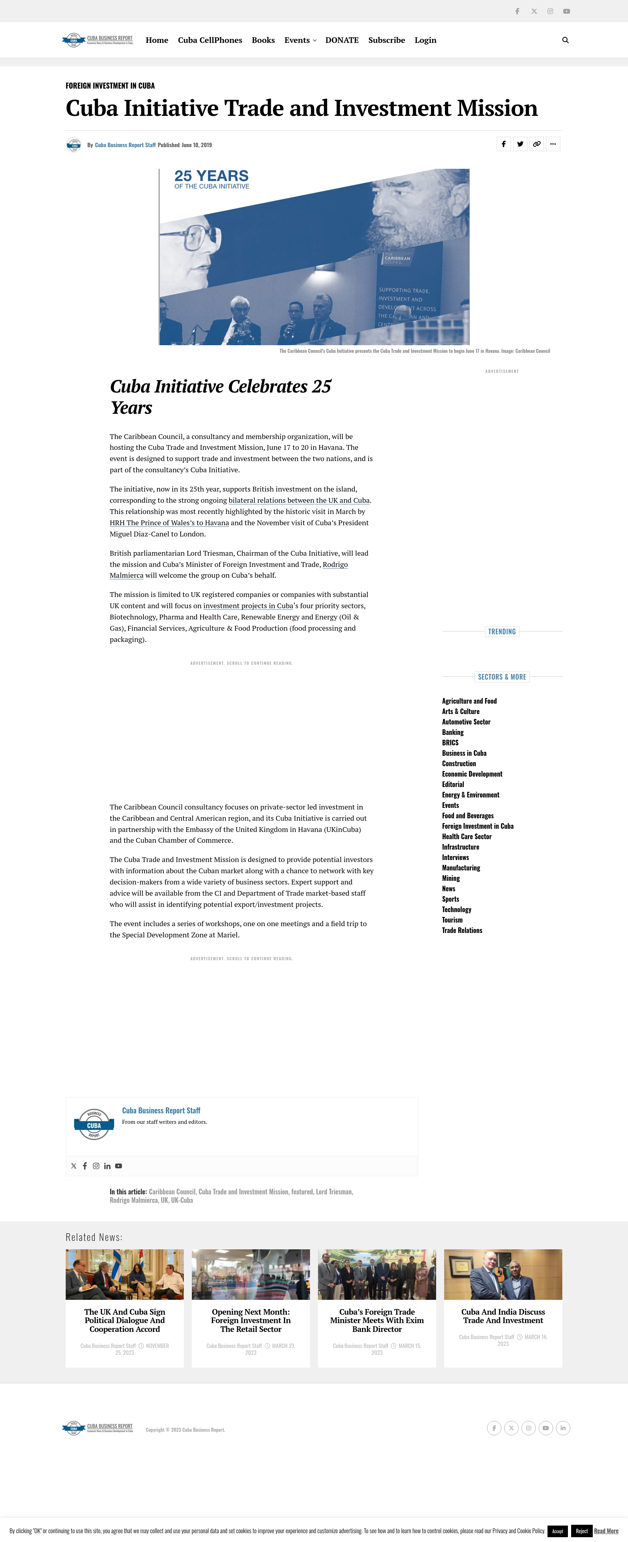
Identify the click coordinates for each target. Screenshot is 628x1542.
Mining (451, 878)
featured (302, 1191)
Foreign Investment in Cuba (478, 826)
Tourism (452, 920)
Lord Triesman (334, 1191)
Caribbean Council (172, 1191)
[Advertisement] (242, 725)
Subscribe (386, 39)
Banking (452, 732)
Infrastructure (460, 847)
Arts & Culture (460, 711)
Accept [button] (557, 1531)
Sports (450, 899)
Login (426, 39)
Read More (606, 1530)
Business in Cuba (464, 753)
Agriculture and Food (469, 701)
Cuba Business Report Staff (125, 144)
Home (157, 39)
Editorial (453, 784)
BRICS (450, 742)
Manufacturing (461, 867)
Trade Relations (462, 930)
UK (164, 1200)
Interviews (455, 857)
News (448, 888)
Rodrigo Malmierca (134, 1200)
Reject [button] (582, 1531)
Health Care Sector (467, 836)
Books (263, 39)
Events (297, 39)
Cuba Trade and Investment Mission (243, 1191)
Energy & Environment (470, 794)
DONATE (342, 39)
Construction (459, 763)
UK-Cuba (182, 1200)
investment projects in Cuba (248, 605)
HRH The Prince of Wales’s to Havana (169, 522)
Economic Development (472, 774)
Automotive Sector (466, 721)
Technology (456, 909)
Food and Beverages (468, 815)
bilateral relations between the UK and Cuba (299, 500)
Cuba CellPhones (210, 39)
